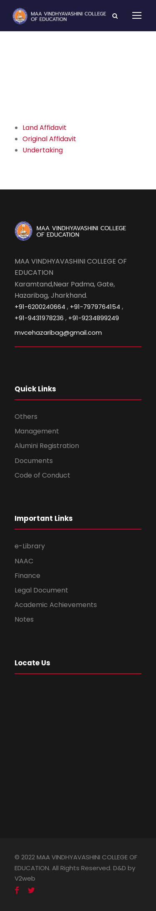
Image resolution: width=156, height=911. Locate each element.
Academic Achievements (56, 605)
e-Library (30, 546)
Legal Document (41, 590)
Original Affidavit (49, 139)
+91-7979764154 (95, 306)
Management (37, 431)
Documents (34, 460)
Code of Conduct (42, 475)
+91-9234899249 (93, 318)
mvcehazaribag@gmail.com (58, 332)
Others (26, 416)
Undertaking (42, 150)
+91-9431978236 (39, 318)
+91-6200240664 (40, 306)
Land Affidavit (44, 127)
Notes (24, 619)
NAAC (24, 561)
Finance (27, 575)
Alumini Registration (47, 446)
